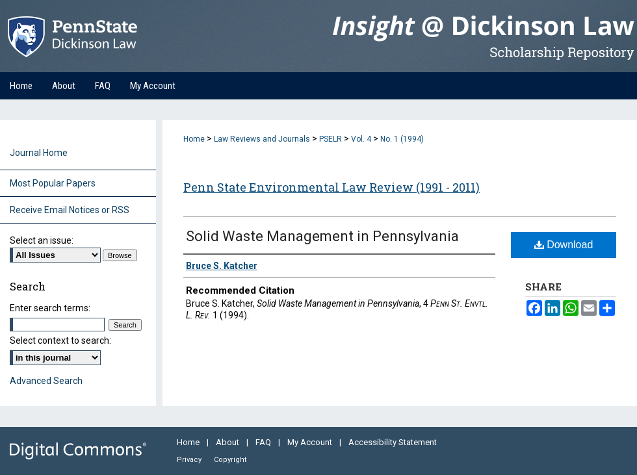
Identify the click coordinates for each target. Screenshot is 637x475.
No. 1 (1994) (402, 139)
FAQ (264, 442)
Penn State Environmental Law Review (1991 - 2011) (331, 187)
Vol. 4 (361, 139)
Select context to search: (60, 340)
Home (194, 139)
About (228, 442)
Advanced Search (46, 381)
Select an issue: (41, 240)
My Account (310, 442)
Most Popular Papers (53, 183)
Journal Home (39, 153)
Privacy (190, 460)
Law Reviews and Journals (262, 139)
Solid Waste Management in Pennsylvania (322, 236)
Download (563, 244)
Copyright (230, 460)
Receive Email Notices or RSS (69, 210)
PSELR (330, 139)
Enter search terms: (50, 308)
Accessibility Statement (392, 442)
